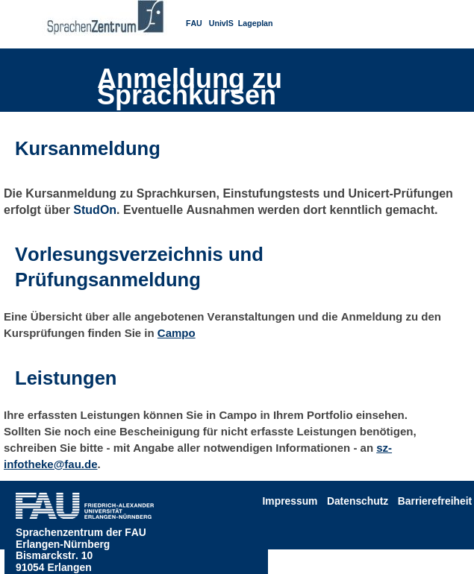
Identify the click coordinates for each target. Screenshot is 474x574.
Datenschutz (357, 501)
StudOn (94, 210)
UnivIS (221, 23)
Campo (177, 333)
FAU (194, 23)
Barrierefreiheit (435, 501)
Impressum (290, 501)
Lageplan (255, 23)
